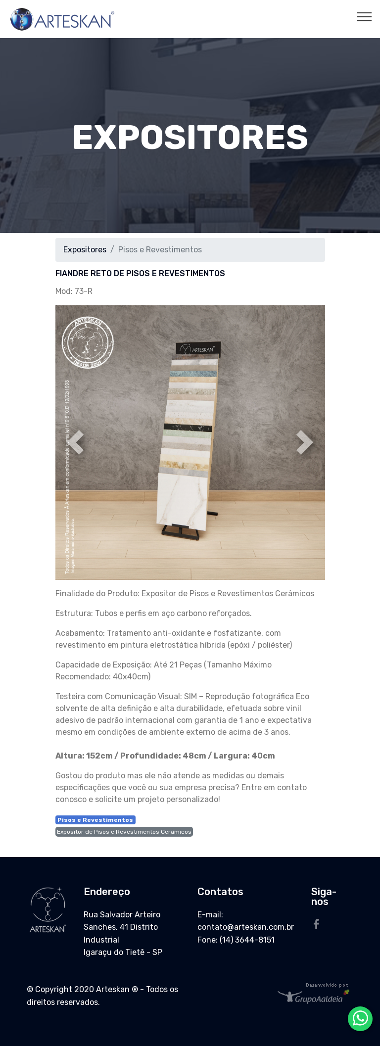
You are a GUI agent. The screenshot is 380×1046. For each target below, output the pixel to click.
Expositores (84, 249)
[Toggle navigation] (364, 16)
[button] (75, 442)
